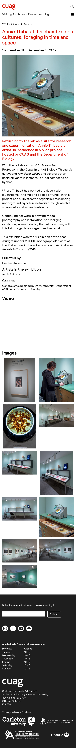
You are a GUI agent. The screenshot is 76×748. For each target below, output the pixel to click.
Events (32, 14)
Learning (43, 14)
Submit (54, 614)
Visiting (7, 14)
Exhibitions (20, 14)
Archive (28, 23)
